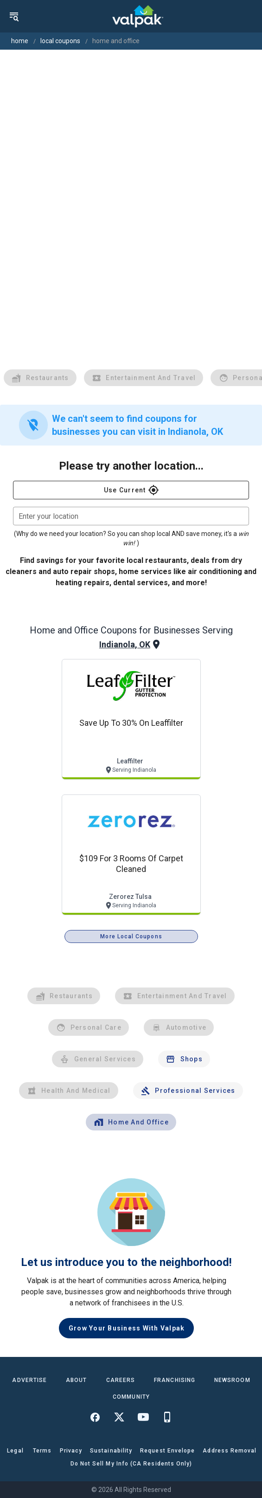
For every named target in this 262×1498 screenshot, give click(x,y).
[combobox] (131, 516)
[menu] (13, 16)
